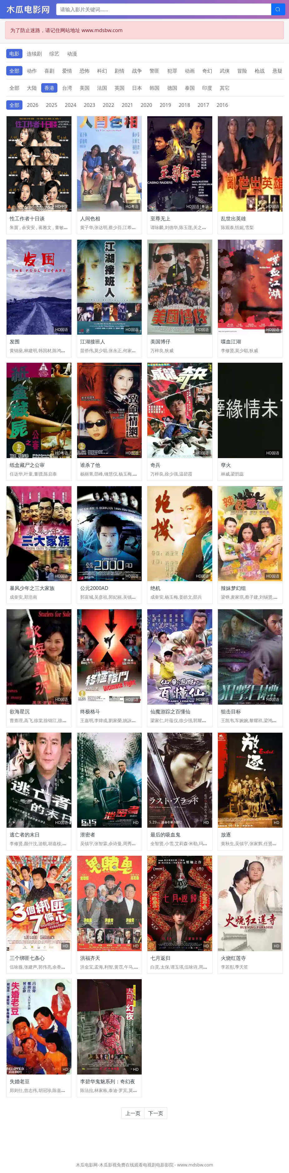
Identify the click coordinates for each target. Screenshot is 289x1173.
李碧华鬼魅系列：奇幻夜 (107, 1081)
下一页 (155, 1113)
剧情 (120, 70)
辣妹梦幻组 (233, 588)
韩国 (154, 87)
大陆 (32, 87)
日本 (137, 87)
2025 (51, 105)
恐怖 (85, 70)
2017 (203, 105)
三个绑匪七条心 (27, 958)
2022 (108, 105)
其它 (225, 87)
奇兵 (155, 465)
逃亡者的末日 (25, 834)
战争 (137, 70)
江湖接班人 (92, 341)
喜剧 (49, 70)
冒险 (242, 70)
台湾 (67, 87)
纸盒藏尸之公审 (27, 465)
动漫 (72, 53)
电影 (14, 53)
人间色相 (90, 218)
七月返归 (160, 958)
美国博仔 (160, 341)
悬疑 (277, 70)
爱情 (67, 70)
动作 (32, 70)
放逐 (226, 834)
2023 (90, 105)
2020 (146, 105)
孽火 (226, 465)
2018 (184, 105)
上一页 (132, 1113)
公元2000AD (94, 588)
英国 (120, 87)
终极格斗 (90, 711)
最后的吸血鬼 (165, 834)
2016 (222, 105)
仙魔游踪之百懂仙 (170, 711)
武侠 (225, 70)
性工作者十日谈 (27, 218)
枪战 (260, 70)
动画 (190, 70)
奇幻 (207, 70)
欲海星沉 (20, 711)
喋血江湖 (231, 341)
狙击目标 (231, 711)
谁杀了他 (90, 465)
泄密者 (87, 834)
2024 (70, 105)
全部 (14, 70)
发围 (15, 341)
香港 (49, 87)
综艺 (54, 53)
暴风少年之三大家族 (32, 588)
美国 (85, 87)
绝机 (155, 588)
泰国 (190, 87)
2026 (32, 105)
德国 (172, 87)
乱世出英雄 (233, 218)
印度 (207, 87)
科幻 (102, 70)
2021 (127, 105)
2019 (165, 105)
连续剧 (34, 53)
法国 (102, 87)
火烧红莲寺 (233, 958)
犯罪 (172, 70)
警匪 (154, 70)
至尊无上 (160, 218)
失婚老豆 (20, 1081)
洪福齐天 (90, 958)
